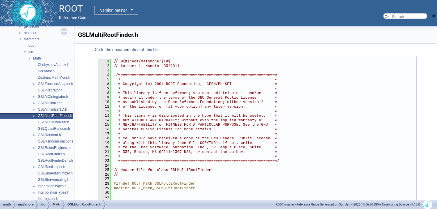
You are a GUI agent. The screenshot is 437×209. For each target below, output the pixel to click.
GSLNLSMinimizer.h (53, 122)
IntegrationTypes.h (52, 186)
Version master (113, 10)
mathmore (32, 39)
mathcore (31, 33)
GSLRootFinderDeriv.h (55, 160)
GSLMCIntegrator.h (53, 97)
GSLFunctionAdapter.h (55, 84)
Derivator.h (46, 71)
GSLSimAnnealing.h (53, 180)
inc (30, 52)
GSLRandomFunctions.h (57, 141)
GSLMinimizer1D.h (52, 109)
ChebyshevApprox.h (53, 65)
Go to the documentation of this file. (127, 49)
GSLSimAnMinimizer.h (55, 173)
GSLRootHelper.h (51, 167)
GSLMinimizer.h (50, 103)
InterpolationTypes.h (53, 192)
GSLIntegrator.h (50, 90)
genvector (31, 26)
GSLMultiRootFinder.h (55, 116)
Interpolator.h (48, 199)
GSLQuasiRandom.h (54, 129)
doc (31, 46)
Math (37, 58)
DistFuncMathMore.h (54, 77)
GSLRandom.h (49, 135)
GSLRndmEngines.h (53, 148)
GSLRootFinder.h (51, 154)
